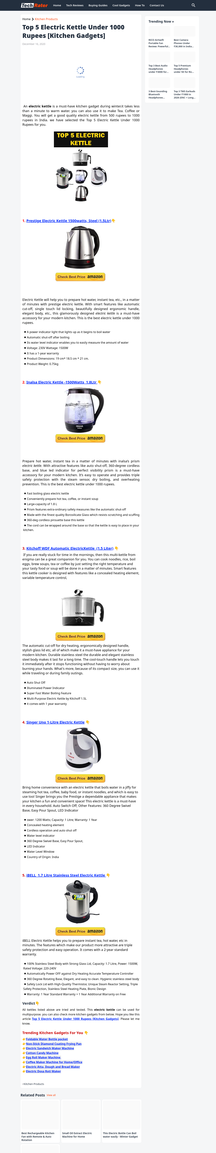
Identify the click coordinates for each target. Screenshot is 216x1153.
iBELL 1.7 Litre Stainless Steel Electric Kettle (66, 875)
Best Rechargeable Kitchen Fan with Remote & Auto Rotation (37, 1137)
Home (57, 5)
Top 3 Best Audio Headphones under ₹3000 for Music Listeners (158, 67)
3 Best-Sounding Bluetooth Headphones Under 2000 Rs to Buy (158, 93)
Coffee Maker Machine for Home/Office (54, 1062)
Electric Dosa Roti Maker (43, 1071)
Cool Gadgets (121, 5)
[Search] (193, 5)
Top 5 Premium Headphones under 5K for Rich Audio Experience (184, 67)
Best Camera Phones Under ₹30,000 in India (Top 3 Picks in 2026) (183, 41)
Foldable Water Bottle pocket (47, 1039)
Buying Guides (98, 5)
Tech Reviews (74, 5)
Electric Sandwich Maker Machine (50, 1048)
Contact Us (157, 5)
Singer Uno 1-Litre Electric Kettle (55, 722)
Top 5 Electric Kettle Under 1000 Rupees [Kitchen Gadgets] (75, 1019)
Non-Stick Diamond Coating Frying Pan (53, 1044)
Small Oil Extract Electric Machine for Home (77, 1135)
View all (51, 1095)
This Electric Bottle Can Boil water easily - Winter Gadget (120, 1135)
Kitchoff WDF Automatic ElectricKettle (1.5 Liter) (69, 548)
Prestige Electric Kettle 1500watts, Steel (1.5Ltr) (68, 220)
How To (140, 5)
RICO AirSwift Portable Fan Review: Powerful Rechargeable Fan (159, 41)
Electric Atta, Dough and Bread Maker (53, 1067)
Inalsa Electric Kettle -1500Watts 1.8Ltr (61, 382)
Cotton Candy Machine (42, 1053)
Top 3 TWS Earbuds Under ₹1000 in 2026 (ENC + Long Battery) (184, 93)
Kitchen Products (46, 19)
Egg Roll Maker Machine (43, 1057)
